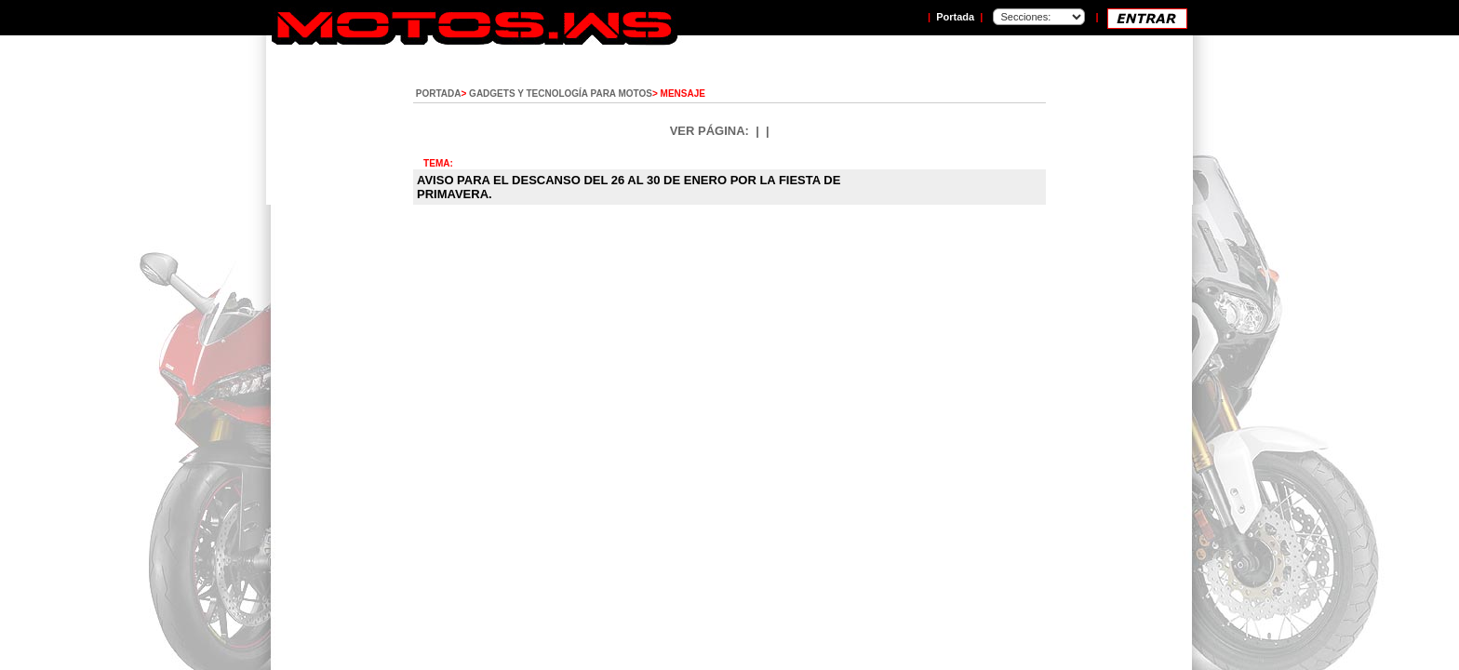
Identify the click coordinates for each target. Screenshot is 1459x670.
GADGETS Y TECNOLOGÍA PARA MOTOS (560, 93)
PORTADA (439, 93)
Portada (955, 16)
